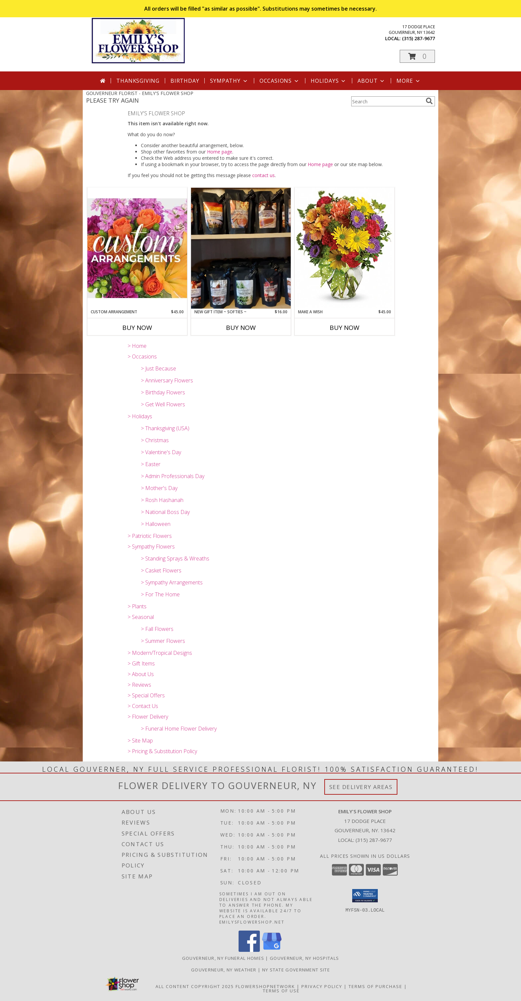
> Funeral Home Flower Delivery (179, 728)
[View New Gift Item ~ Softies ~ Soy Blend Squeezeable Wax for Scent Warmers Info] (241, 248)
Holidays (329, 80)
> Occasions (142, 356)
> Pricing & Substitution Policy (162, 751)
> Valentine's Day (161, 452)
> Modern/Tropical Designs (160, 652)
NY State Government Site (296, 970)
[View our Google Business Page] (271, 950)
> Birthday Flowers (163, 392)
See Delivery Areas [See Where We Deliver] (361, 787)
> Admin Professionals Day (172, 476)
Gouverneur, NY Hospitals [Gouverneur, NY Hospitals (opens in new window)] (304, 958)
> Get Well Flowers (163, 404)
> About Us (141, 674)
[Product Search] (387, 101)
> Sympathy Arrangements (172, 582)
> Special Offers (146, 695)
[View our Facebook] (249, 950)
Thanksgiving (137, 80)
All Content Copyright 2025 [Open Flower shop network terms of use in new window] (195, 986)
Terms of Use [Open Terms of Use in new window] (281, 991)
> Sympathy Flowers (151, 546)
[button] (417, 56)
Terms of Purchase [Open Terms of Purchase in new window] (375, 986)
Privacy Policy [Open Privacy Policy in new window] (321, 986)
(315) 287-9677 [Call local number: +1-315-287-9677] (418, 38)
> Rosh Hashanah (162, 500)
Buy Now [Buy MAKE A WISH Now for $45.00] (345, 327)
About (371, 80)
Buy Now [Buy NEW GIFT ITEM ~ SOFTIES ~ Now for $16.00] (241, 327)
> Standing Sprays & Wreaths (175, 558)
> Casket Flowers (161, 570)
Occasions (280, 80)
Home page (219, 152)
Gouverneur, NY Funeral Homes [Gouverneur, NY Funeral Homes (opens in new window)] (223, 958)
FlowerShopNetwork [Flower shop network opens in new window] (265, 986)
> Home (137, 346)
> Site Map (140, 740)
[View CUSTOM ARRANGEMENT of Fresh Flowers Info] (137, 248)
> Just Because (158, 368)
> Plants (137, 606)
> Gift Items (141, 663)
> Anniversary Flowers (167, 380)
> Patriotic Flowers (150, 536)
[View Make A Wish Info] (344, 248)
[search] (429, 101)
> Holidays (140, 416)
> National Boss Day (165, 512)
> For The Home (160, 594)
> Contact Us (143, 706)
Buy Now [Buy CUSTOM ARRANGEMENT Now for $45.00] (137, 327)
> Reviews (139, 684)
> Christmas (155, 440)
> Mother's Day (159, 488)
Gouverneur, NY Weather (224, 970)
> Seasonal (141, 617)
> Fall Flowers (157, 629)
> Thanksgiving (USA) (165, 428)
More (408, 80)
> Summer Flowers (163, 641)
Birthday (184, 80)
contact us (263, 175)
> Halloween (155, 524)
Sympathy (229, 80)
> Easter (150, 464)
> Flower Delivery (148, 716)
